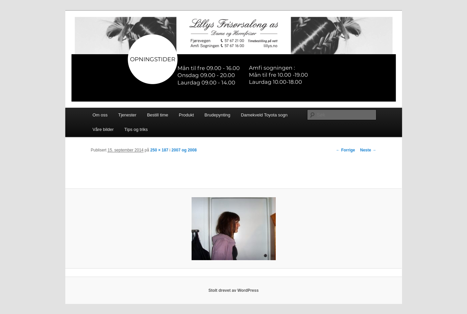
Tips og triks (136, 129)
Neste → (368, 150)
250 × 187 (159, 150)
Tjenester (127, 114)
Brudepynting (217, 114)
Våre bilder (103, 129)
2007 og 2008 (184, 150)
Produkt (186, 114)
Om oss (100, 114)
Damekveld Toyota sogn (264, 114)
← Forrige (345, 150)
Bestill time (157, 114)
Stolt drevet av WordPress (233, 290)
